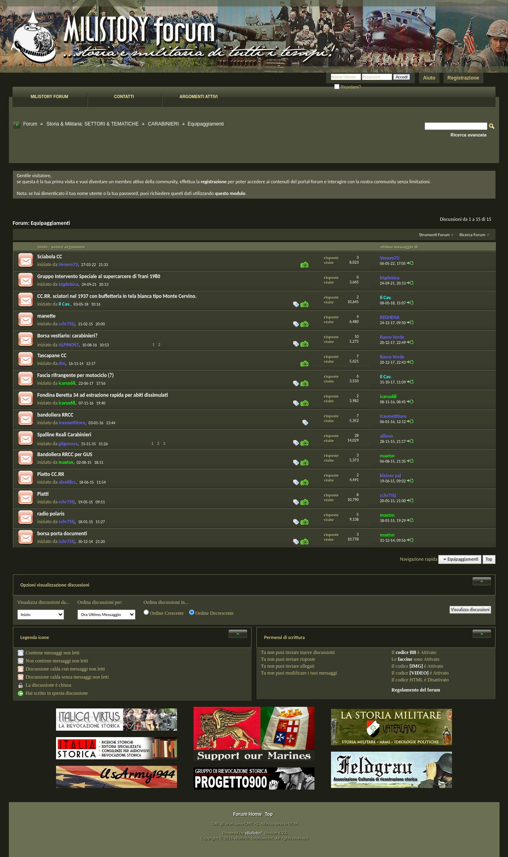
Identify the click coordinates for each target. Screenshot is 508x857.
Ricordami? (347, 87)
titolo (43, 246)
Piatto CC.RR (51, 474)
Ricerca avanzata (468, 134)
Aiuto (429, 78)
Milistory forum (49, 96)
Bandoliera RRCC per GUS (65, 454)
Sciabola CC (49, 257)
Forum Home (247, 814)
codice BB (406, 652)
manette (46, 316)
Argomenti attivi (198, 96)
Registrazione (463, 78)
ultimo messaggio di (399, 246)
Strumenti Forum (434, 234)
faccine (405, 659)
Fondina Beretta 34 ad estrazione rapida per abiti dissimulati (102, 395)
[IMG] (416, 666)
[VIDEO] (419, 673)
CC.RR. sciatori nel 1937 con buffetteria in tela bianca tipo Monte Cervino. (117, 296)
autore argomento (68, 246)
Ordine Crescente (164, 613)
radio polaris (51, 514)
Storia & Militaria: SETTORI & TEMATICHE (92, 124)
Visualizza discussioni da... (43, 602)
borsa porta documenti (62, 533)
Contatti (124, 96)
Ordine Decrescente (211, 613)
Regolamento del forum (415, 690)
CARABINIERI (163, 124)
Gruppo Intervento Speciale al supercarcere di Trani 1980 (98, 276)
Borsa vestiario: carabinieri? (67, 336)
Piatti (43, 494)
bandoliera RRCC (55, 415)
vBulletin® (254, 833)
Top (489, 559)
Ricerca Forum (472, 234)
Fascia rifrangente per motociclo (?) (75, 375)
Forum (30, 124)
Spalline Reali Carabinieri (64, 435)
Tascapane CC (52, 355)
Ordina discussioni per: (99, 602)
